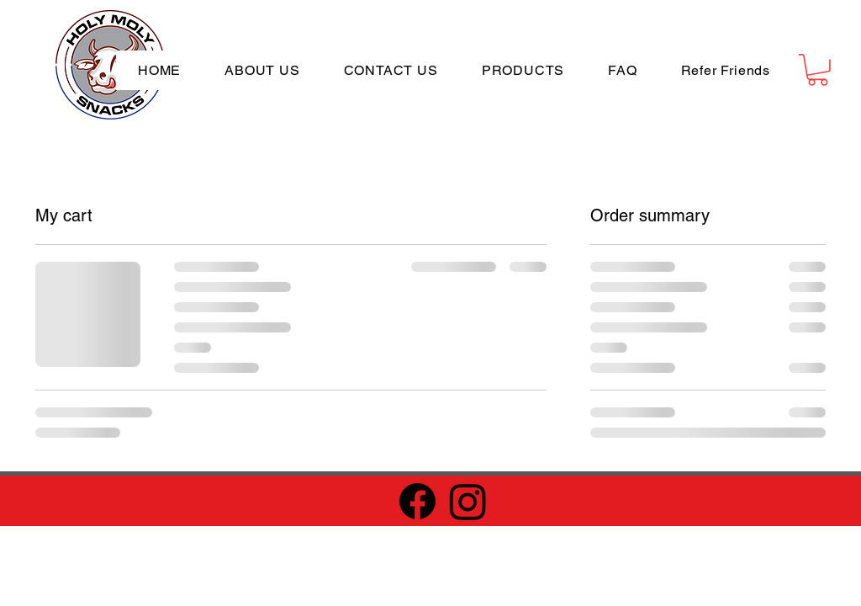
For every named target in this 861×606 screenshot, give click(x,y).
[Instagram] (468, 501)
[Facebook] (417, 501)
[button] (818, 70)
